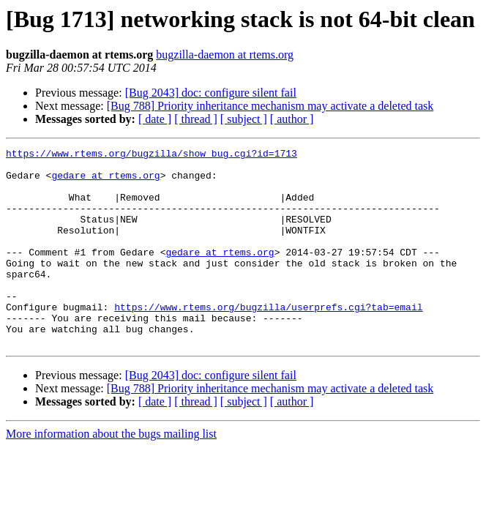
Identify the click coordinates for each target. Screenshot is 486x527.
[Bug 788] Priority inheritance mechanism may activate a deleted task (270, 106)
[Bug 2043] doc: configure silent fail (210, 92)
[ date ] (154, 119)
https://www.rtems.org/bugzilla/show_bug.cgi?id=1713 (151, 155)
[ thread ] (195, 119)
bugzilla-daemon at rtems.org (225, 54)
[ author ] (292, 119)
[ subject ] (243, 119)
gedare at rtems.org (105, 181)
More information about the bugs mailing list (111, 473)
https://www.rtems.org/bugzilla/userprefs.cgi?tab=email (268, 339)
